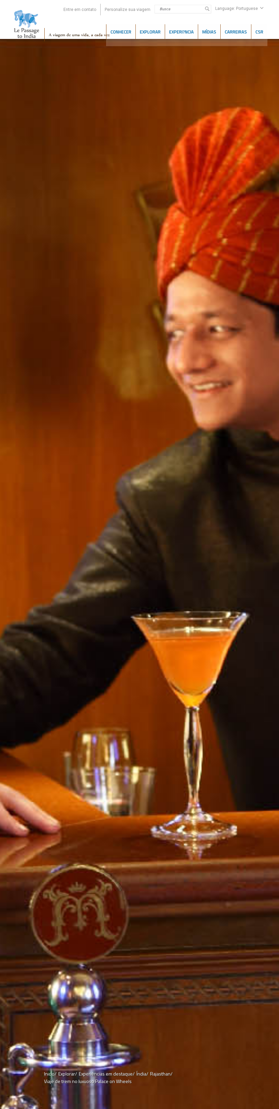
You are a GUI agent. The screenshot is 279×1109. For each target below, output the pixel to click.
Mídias (209, 31)
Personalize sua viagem (127, 9)
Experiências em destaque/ (107, 1073)
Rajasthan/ (161, 1073)
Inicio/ (50, 1073)
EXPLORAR (150, 31)
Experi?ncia (181, 31)
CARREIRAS (236, 31)
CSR (259, 31)
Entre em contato (79, 9)
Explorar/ (67, 1073)
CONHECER (121, 31)
